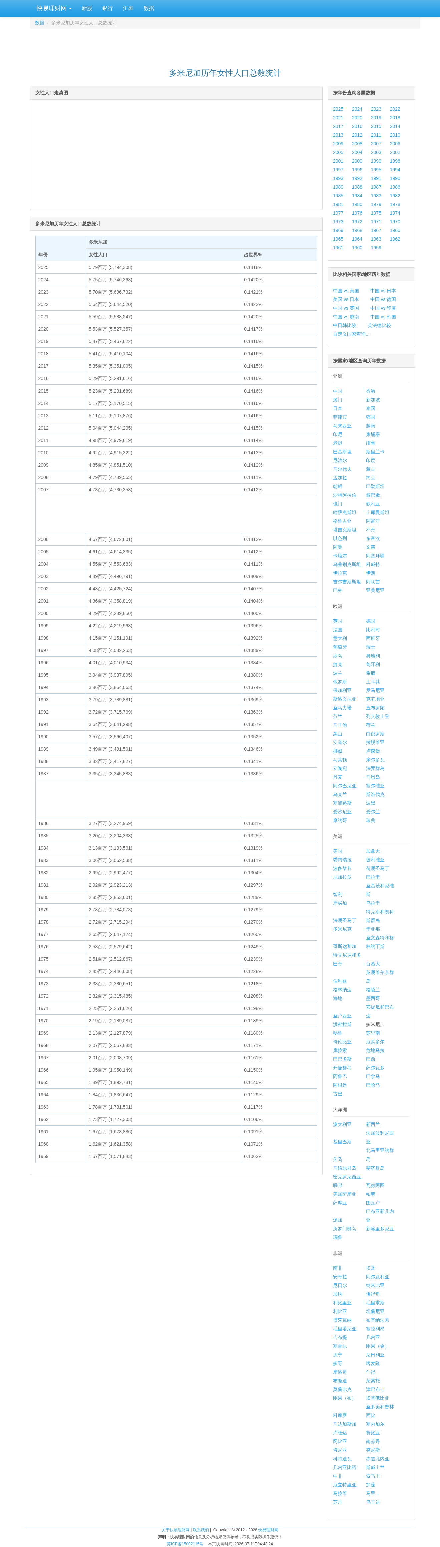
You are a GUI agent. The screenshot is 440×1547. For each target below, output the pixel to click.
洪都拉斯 (342, 1024)
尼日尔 (340, 1285)
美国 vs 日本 (346, 299)
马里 (370, 1493)
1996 (357, 169)
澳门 (337, 399)
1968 (357, 230)
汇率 (128, 8)
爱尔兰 (373, 811)
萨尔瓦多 (375, 1067)
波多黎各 (342, 868)
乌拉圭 (373, 903)
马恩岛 (373, 777)
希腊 (370, 673)
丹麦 (337, 777)
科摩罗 (340, 1415)
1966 (395, 230)
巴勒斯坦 (375, 486)
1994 (395, 169)
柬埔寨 (373, 434)
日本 (337, 408)
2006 (395, 143)
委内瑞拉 (342, 859)
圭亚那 (373, 929)
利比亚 (340, 1311)
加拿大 (373, 851)
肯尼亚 (340, 1450)
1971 (376, 221)
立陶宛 (340, 768)
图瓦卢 (373, 1202)
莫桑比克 (342, 1389)
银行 (107, 8)
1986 (395, 187)
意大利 (340, 638)
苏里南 (373, 1033)
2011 (376, 135)
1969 (338, 230)
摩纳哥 (340, 820)
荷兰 (370, 725)
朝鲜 (337, 486)
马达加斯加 (344, 1424)
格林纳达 (342, 989)
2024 (357, 109)
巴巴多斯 (342, 1059)
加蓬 (370, 1484)
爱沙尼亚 (342, 811)
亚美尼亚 (375, 590)
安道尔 (340, 742)
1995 (376, 169)
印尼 (337, 434)
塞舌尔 (340, 1346)
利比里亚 (342, 1302)
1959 (376, 247)
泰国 (370, 408)
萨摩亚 (340, 1202)
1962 (395, 239)
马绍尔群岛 (344, 1168)
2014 (395, 126)
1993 (338, 178)
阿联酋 (373, 581)
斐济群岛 (375, 1168)
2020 (357, 117)
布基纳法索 (377, 1320)
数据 (149, 8)
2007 (376, 143)
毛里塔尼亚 (344, 1328)
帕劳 (370, 1194)
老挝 (337, 443)
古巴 (337, 1093)
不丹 (370, 529)
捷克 (337, 664)
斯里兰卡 (375, 451)
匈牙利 (373, 664)
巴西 (370, 1059)
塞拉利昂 (375, 1328)
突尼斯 (373, 1450)
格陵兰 (373, 989)
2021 (338, 117)
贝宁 (337, 1354)
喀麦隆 (373, 1363)
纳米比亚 (375, 1285)
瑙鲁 (337, 1237)
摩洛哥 (340, 1372)
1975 (376, 213)
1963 (376, 239)
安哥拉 (340, 1276)
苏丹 (337, 1502)
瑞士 (370, 647)
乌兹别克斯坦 (347, 564)
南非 (337, 1268)
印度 (370, 460)
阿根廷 (340, 1085)
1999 (376, 161)
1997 (338, 169)
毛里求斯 (375, 1302)
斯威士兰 (375, 1467)
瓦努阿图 (375, 1185)
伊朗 (370, 573)
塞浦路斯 (342, 803)
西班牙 (373, 638)
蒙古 (370, 469)
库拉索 (340, 1050)
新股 (87, 8)
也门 (337, 503)
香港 (370, 391)
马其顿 (340, 759)
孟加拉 (340, 477)
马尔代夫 (342, 469)
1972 (357, 221)
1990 (395, 178)
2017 (338, 126)
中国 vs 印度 (383, 308)
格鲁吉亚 (342, 521)
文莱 (370, 547)
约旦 (370, 477)
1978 (395, 204)
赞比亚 (373, 1432)
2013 (338, 135)
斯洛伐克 (375, 794)
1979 (376, 204)
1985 (338, 195)
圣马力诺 (342, 707)
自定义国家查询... (351, 334)
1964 (357, 239)
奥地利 (373, 655)
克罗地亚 (375, 699)
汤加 (337, 1220)
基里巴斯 (342, 1141)
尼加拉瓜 (342, 877)
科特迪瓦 (342, 1458)
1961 (338, 247)
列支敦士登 (377, 716)
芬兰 (337, 716)
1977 (338, 213)
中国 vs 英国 (346, 308)
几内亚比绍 (344, 1467)
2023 (376, 109)
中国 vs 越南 (346, 316)
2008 (357, 143)
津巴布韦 (375, 1389)
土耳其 (373, 681)
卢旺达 (340, 1432)
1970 (395, 221)
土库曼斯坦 (377, 512)
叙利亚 (373, 503)
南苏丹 (373, 1441)
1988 (357, 187)
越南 (370, 425)
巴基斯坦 (342, 451)
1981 (338, 204)
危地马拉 (375, 1050)
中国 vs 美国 (346, 290)
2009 (338, 143)
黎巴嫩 (373, 495)
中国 (337, 391)
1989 (338, 187)
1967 (376, 230)
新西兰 (373, 1124)
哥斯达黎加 (344, 946)
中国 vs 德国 (383, 299)
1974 (395, 213)
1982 (395, 195)
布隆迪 (340, 1380)
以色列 (340, 538)
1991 (376, 178)
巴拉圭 (373, 877)
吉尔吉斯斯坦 (347, 581)
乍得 (370, 1372)
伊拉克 (340, 573)
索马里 (373, 1476)
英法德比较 (379, 325)
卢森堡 (373, 751)
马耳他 (340, 725)
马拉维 (340, 1493)
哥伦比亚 (342, 1041)
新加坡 (373, 399)
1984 (357, 195)
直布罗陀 (375, 707)
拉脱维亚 (375, 742)
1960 (357, 247)
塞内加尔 (375, 1424)
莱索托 (373, 1380)
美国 (337, 851)
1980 (357, 204)
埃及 (370, 1268)
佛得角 (373, 1294)
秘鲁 (337, 1033)
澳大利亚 (342, 1124)
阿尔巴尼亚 (344, 785)
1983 (376, 195)
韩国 (370, 417)
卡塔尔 (340, 555)
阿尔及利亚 (377, 1276)
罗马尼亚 (375, 690)
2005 (338, 152)
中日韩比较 (344, 325)
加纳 (337, 1294)
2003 (376, 152)
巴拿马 (373, 1076)
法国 (337, 629)
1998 (395, 161)
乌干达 (373, 1502)
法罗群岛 (375, 768)
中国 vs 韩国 (383, 316)
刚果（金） (377, 1346)
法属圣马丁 (344, 920)
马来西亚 (342, 425)
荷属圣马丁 (377, 868)
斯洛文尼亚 (344, 699)
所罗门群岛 (344, 1228)
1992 (357, 178)
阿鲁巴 (340, 1076)
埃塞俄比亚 (377, 1398)
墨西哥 (373, 998)
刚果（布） (344, 1398)
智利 (337, 894)
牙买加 (340, 903)
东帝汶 (373, 538)
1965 (338, 239)
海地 (337, 998)
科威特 (373, 564)
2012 (357, 135)
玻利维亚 (375, 859)
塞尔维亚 (375, 785)
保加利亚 (342, 690)
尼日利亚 (375, 1354)
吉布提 (340, 1337)
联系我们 (201, 1530)
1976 (357, 213)
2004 (357, 152)
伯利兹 (340, 981)
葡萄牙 (340, 647)
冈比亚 (340, 1441)
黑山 (337, 733)
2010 (395, 135)
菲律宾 (340, 417)
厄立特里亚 (344, 1484)
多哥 (337, 1363)
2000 (357, 161)
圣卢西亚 (342, 1015)
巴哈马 (373, 1085)
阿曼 (337, 547)
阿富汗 (373, 521)
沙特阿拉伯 (344, 495)
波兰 (337, 673)
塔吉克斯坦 (344, 529)
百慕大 (373, 963)
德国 (370, 621)
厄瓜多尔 (375, 1041)
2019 (376, 117)
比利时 (373, 629)
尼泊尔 (340, 460)
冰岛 (337, 655)
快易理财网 (53, 8)
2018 (395, 117)
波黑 (370, 803)
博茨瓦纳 (342, 1320)
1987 (376, 187)
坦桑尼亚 (375, 1311)
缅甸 (370, 443)
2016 (357, 126)
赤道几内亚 (377, 1458)
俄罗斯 (340, 681)
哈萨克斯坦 (344, 512)
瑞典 (370, 820)
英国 (337, 621)
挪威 (337, 751)
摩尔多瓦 (375, 759)
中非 (337, 1476)
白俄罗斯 (375, 733)
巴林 (337, 590)
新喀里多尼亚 (380, 1228)
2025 (338, 109)
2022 (395, 109)
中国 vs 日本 (383, 290)
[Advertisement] (225, 45)
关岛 (337, 1159)
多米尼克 (342, 929)
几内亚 (373, 1337)
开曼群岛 (342, 1067)
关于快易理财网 (176, 1530)
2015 (376, 126)
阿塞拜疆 (375, 555)
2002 (395, 152)
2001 (338, 161)
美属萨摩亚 (344, 1194)
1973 (338, 221)
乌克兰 (340, 794)
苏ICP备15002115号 (185, 1544)
